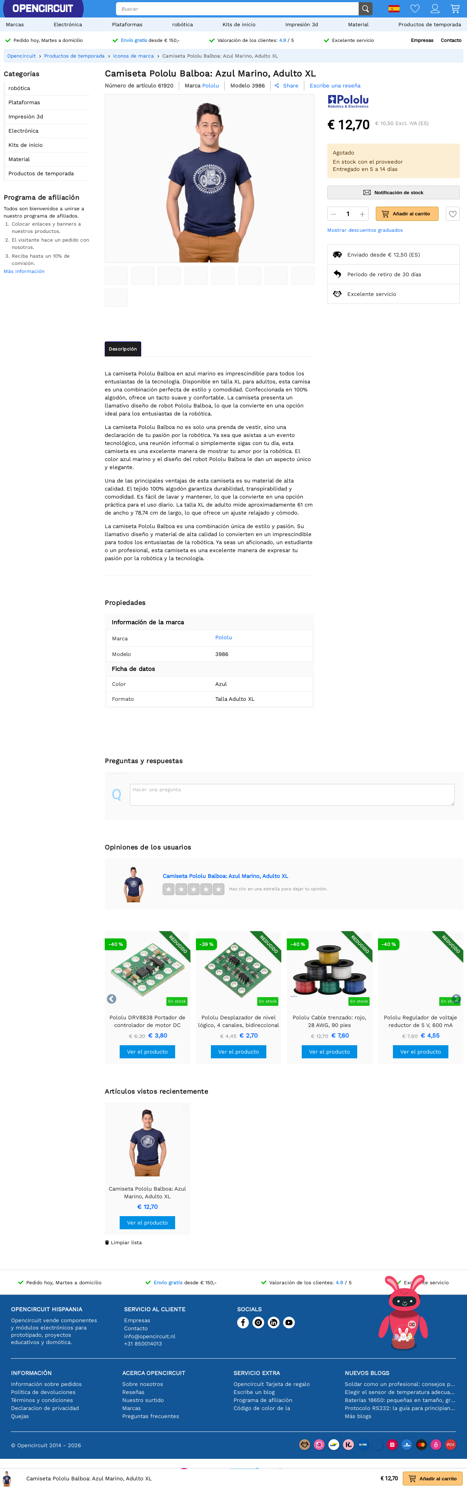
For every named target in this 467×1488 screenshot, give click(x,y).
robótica (182, 24)
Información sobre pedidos (46, 1384)
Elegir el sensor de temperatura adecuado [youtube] (400, 1392)
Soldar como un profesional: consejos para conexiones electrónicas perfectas (400, 1384)
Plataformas (127, 24)
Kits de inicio (239, 24)
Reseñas (133, 1392)
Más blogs (358, 1416)
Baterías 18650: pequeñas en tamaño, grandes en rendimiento (400, 1400)
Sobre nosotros (142, 1384)
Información (31, 1373)
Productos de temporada (429, 24)
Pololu (213, 637)
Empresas (422, 40)
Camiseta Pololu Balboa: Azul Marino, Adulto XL (225, 876)
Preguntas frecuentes (150, 1416)
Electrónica (68, 24)
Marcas (15, 24)
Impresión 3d (301, 24)
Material (358, 24)
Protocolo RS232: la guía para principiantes (400, 1408)
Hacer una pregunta (156, 789)
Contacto (451, 40)
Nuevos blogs (367, 1373)
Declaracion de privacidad (45, 1408)
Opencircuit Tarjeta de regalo (272, 1384)
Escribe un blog (254, 1392)
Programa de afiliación (263, 1400)
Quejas (20, 1416)
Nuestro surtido (143, 1400)
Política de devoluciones (43, 1392)
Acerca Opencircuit (153, 1373)
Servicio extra (257, 1373)
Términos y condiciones (42, 1400)
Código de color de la (262, 1408)
